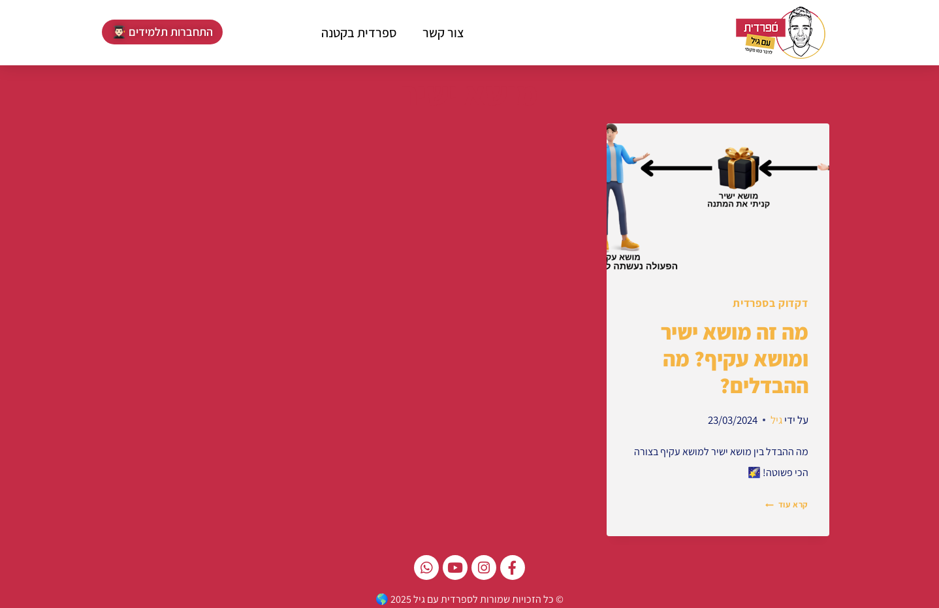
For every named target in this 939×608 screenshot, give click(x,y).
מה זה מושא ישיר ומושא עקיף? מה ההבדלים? (734, 357)
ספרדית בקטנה (358, 32)
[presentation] (718, 197)
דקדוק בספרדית (770, 303)
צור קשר (443, 32)
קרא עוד (786, 502)
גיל (776, 418)
